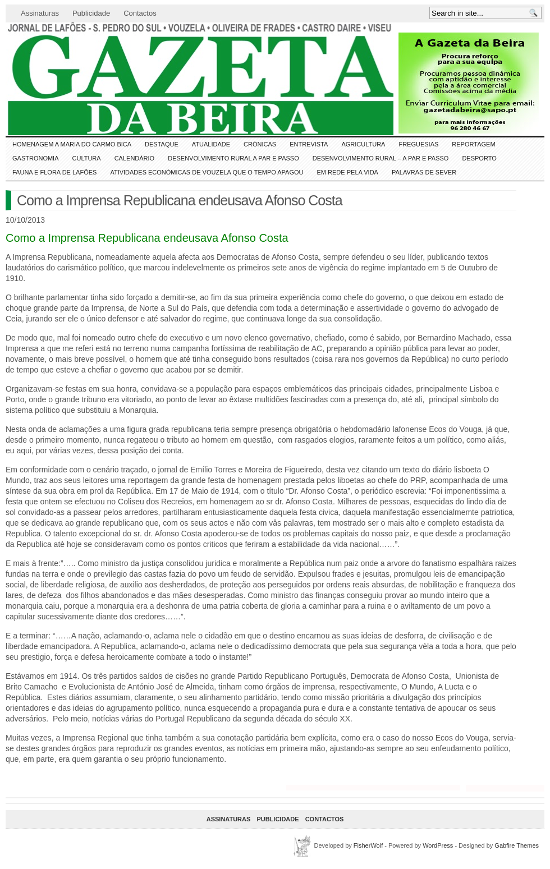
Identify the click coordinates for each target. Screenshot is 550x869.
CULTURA (86, 158)
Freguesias (418, 144)
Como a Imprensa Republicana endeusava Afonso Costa (179, 200)
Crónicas (260, 144)
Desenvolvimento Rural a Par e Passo (233, 158)
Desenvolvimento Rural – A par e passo (381, 158)
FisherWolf (368, 845)
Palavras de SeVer (424, 172)
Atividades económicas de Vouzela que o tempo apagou (206, 172)
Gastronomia (35, 158)
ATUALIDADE (211, 144)
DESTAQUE (161, 144)
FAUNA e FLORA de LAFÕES (54, 172)
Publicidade (91, 13)
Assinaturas (40, 13)
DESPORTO (479, 158)
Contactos (140, 13)
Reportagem (473, 144)
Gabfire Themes (516, 845)
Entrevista (309, 144)
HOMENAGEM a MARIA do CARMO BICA (71, 144)
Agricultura (363, 144)
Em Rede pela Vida (347, 172)
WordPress (438, 845)
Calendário (134, 158)
